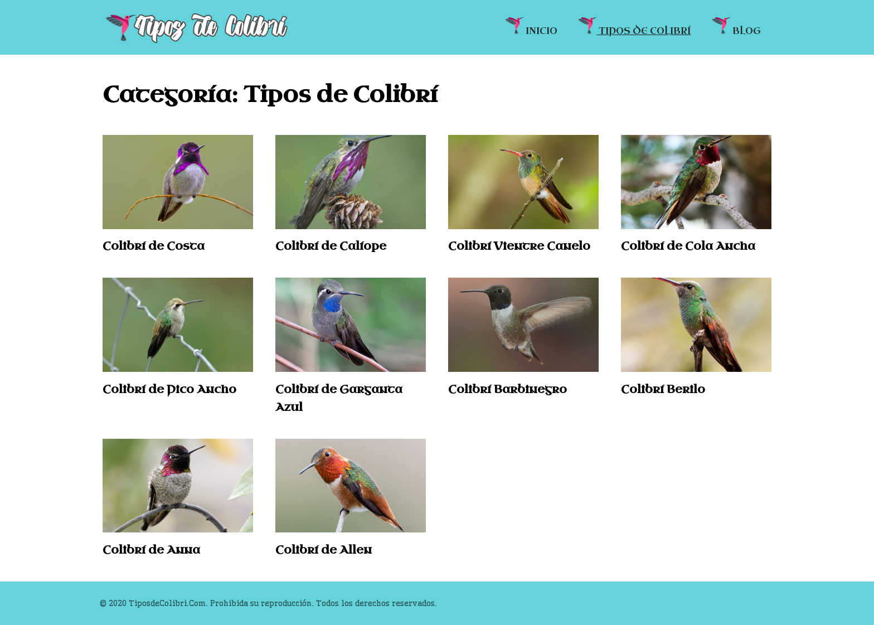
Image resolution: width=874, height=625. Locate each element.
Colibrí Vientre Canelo (519, 246)
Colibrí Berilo (663, 389)
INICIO (531, 26)
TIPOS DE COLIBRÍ (635, 26)
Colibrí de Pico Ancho (169, 389)
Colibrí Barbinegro (507, 389)
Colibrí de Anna (151, 550)
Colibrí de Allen (323, 550)
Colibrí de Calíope (330, 246)
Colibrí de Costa (154, 246)
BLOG (736, 26)
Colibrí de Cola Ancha (688, 246)
